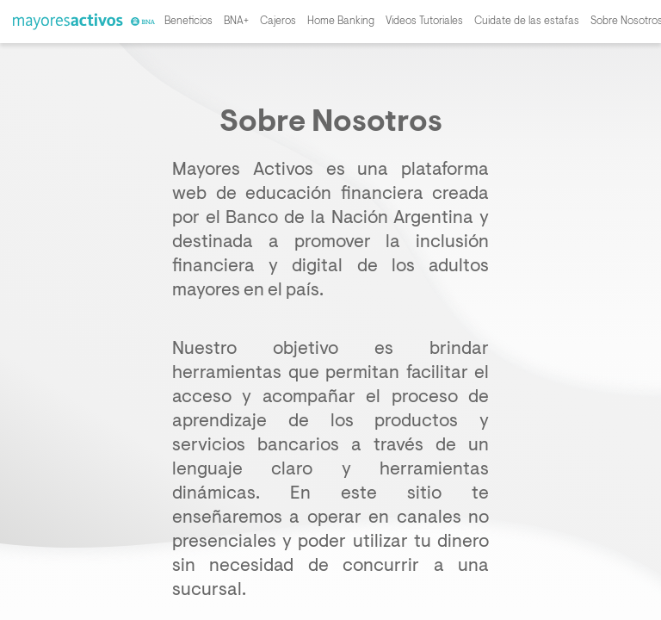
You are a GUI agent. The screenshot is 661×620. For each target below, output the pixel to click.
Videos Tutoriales (424, 21)
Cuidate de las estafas (526, 21)
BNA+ (236, 21)
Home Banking (340, 21)
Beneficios (188, 21)
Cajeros (278, 21)
